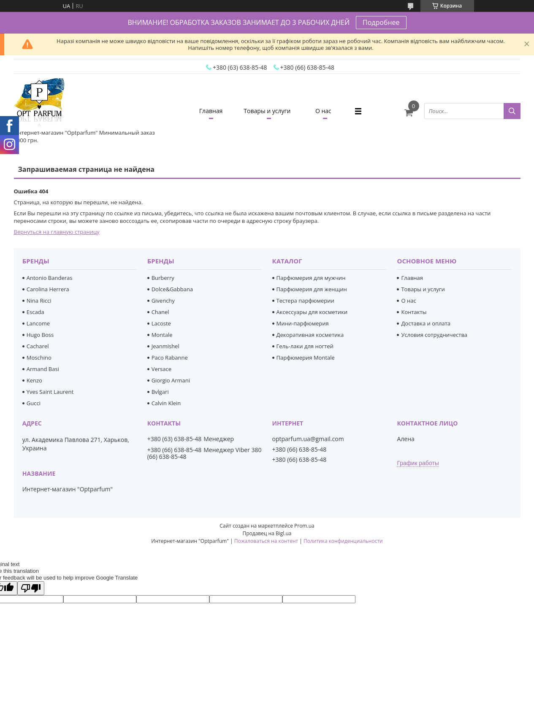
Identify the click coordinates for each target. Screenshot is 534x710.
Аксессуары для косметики (311, 312)
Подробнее (381, 22)
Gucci (34, 403)
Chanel (160, 312)
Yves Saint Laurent (50, 392)
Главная (211, 111)
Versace (161, 369)
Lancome (38, 323)
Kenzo (34, 380)
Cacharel (38, 346)
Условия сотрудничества (434, 335)
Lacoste (161, 323)
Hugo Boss (40, 335)
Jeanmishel (165, 346)
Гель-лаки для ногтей (304, 346)
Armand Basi (43, 369)
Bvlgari (160, 392)
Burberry (163, 278)
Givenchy (163, 300)
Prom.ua (304, 525)
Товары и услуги (267, 111)
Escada (35, 312)
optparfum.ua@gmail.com (308, 439)
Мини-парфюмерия (302, 323)
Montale (162, 335)
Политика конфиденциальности (343, 541)
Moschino (39, 357)
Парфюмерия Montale (305, 357)
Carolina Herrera (48, 289)
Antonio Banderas (50, 278)
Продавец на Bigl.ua (266, 533)
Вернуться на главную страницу (57, 232)
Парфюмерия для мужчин (311, 278)
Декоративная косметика (310, 335)
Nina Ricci (39, 300)
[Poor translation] (30, 588)
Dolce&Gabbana (172, 289)
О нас (323, 111)
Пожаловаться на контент (266, 541)
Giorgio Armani (171, 380)
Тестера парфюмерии (305, 300)
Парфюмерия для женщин (311, 289)
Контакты (413, 312)
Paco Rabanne (170, 357)
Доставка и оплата (425, 323)
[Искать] (512, 111)
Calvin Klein (166, 403)
